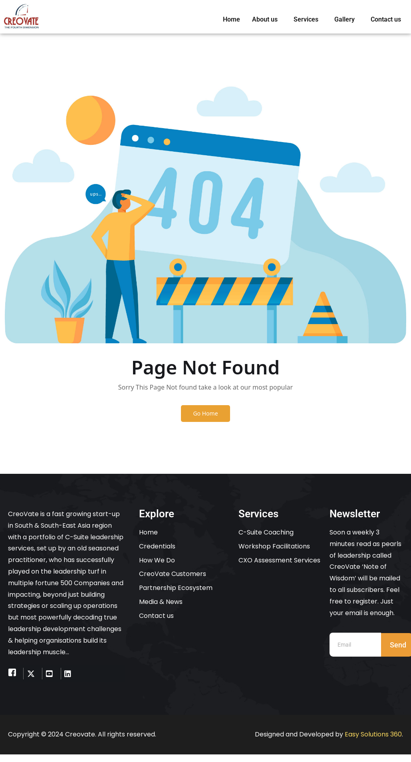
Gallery (344, 19)
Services (306, 19)
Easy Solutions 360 (373, 734)
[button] (267, 19)
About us (265, 19)
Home (231, 19)
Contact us (386, 19)
